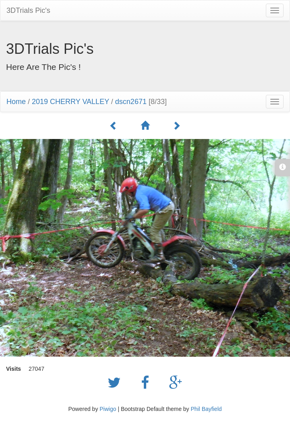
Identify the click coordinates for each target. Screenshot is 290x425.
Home (16, 102)
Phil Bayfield (206, 409)
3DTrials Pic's (28, 10)
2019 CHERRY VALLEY (70, 102)
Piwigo (107, 409)
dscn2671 (131, 102)
